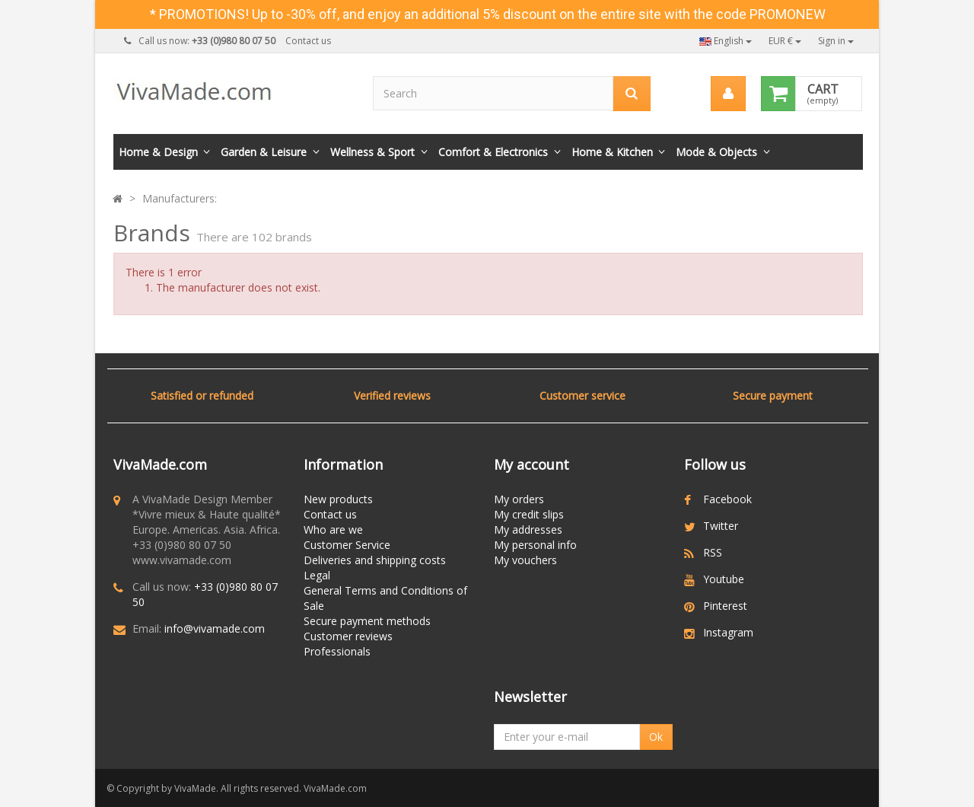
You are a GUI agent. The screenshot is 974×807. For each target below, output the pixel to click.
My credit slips (529, 514)
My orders (519, 499)
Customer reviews (348, 636)
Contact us (308, 40)
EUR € (785, 40)
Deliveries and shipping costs (375, 560)
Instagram (728, 632)
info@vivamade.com (214, 628)
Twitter (720, 525)
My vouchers (525, 560)
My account (531, 464)
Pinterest (725, 605)
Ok (656, 736)
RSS (712, 552)
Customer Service (347, 544)
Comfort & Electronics (493, 152)
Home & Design (158, 152)
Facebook (727, 499)
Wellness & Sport (372, 152)
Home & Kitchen (612, 152)
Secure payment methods (367, 621)
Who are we (333, 529)
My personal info (535, 544)
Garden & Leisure (264, 152)
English (725, 40)
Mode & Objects (716, 152)
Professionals (337, 651)
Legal (317, 575)
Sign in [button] (836, 40)
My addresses (528, 529)
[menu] (728, 93)
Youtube (723, 579)
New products (338, 499)
